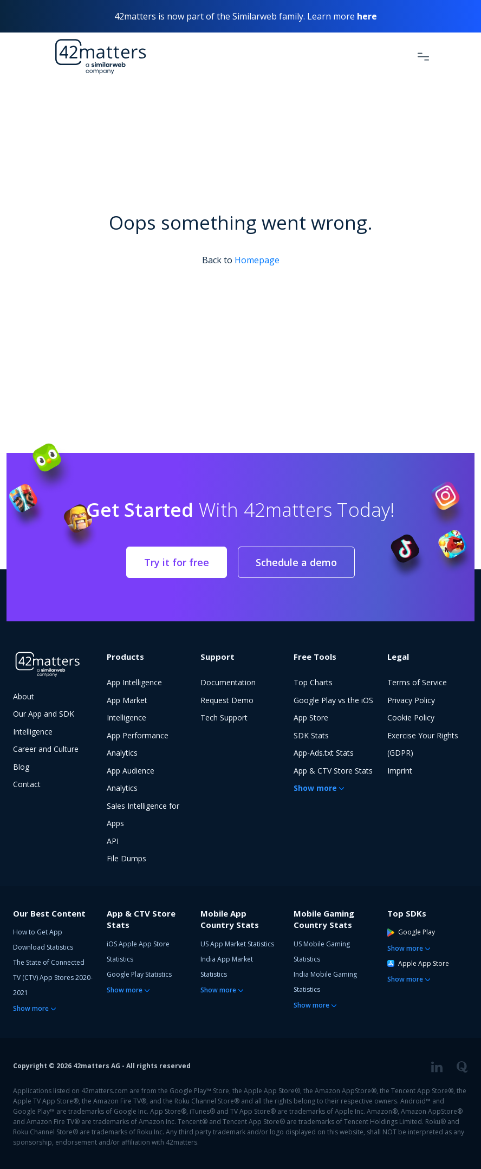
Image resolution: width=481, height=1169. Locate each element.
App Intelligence (134, 682)
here (367, 16)
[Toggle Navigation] (423, 56)
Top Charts (313, 682)
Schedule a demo (296, 562)
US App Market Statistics (237, 944)
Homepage (257, 260)
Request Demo (226, 700)
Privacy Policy (411, 700)
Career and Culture (46, 749)
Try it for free (176, 562)
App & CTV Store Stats (333, 770)
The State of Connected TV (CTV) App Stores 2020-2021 (53, 977)
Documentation (228, 682)
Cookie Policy (410, 717)
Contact (27, 784)
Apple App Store (418, 963)
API (113, 841)
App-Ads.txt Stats (324, 753)
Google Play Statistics (139, 974)
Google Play (411, 932)
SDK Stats (311, 735)
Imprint (399, 770)
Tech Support (224, 717)
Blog (21, 767)
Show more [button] (315, 788)
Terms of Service (417, 682)
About (23, 696)
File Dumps (126, 858)
